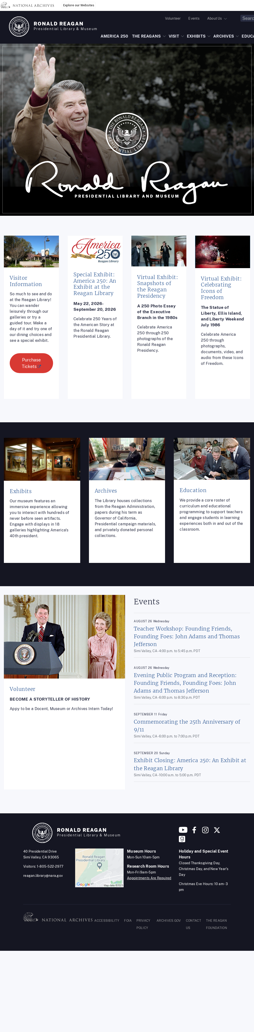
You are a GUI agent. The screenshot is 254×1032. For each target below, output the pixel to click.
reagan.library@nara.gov (43, 876)
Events (193, 18)
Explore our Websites (78, 5)
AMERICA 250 (114, 36)
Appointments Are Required (149, 878)
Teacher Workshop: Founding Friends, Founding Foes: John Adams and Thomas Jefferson (187, 636)
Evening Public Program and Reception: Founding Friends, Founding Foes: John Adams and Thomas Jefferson (185, 683)
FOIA (128, 920)
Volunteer (173, 18)
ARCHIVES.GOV (169, 920)
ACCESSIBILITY (106, 920)
